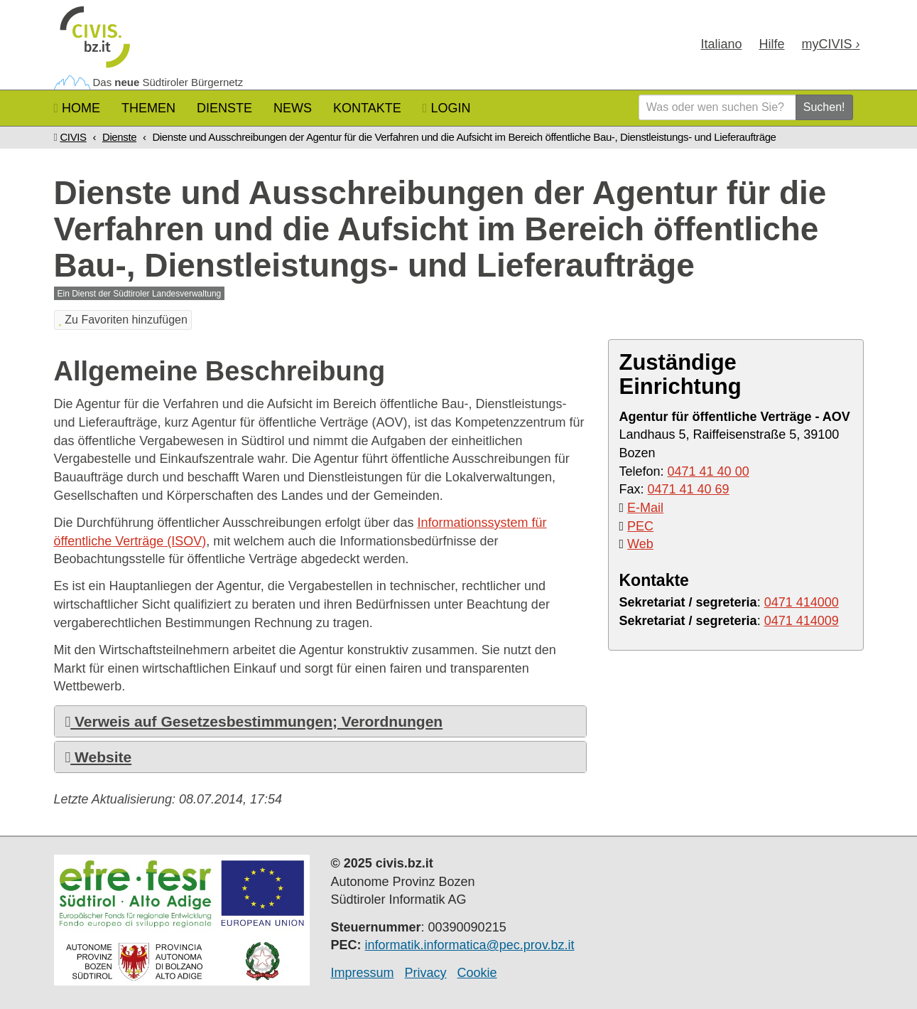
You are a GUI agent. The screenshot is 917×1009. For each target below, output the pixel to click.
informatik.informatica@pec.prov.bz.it (470, 945)
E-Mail (645, 508)
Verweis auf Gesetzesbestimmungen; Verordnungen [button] (254, 721)
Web (640, 544)
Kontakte (367, 108)
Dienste (224, 108)
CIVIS (73, 137)
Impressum (362, 973)
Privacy (426, 973)
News (292, 108)
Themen (148, 108)
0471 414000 (801, 602)
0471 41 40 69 (688, 489)
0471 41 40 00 (708, 471)
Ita (721, 44)
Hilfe (771, 44)
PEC (640, 526)
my (830, 44)
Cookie (477, 973)
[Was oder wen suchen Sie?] (717, 107)
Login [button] (447, 108)
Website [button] (98, 757)
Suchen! (824, 107)
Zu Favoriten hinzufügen (123, 320)
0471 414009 (801, 621)
